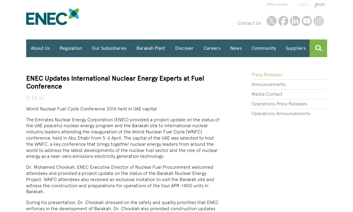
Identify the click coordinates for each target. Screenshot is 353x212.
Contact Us (249, 23)
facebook (283, 21)
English (303, 4)
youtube (307, 21)
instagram (319, 21)
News (236, 48)
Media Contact (267, 94)
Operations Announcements (281, 113)
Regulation (71, 48)
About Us (40, 48)
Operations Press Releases (279, 104)
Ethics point (277, 4)
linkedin (295, 21)
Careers (211, 48)
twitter (272, 21)
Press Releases (267, 74)
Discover (184, 48)
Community (264, 48)
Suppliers (296, 48)
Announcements (269, 84)
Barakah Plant (150, 48)
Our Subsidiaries (109, 48)
